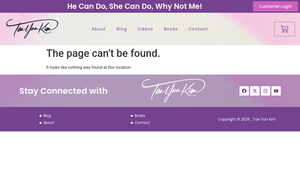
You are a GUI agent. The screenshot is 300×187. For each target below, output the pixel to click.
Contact (198, 29)
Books (171, 29)
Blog (122, 29)
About (99, 29)
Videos (145, 29)
